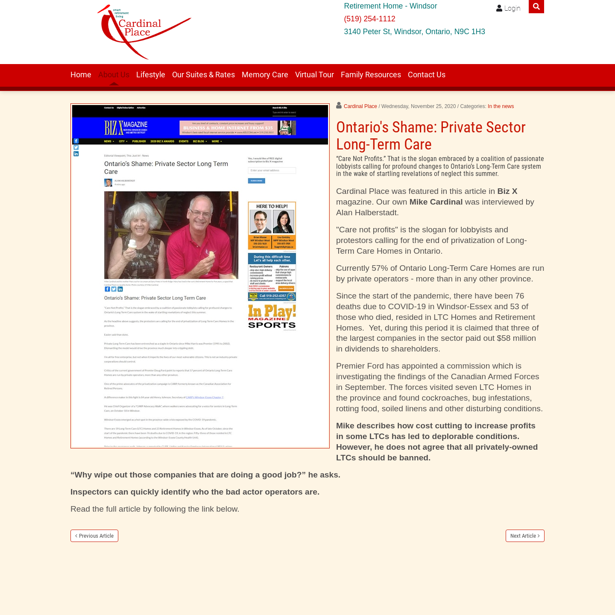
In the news (501, 106)
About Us (113, 74)
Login (512, 8)
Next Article (523, 536)
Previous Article (96, 536)
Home (80, 74)
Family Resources (371, 74)
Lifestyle (150, 74)
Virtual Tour (314, 74)
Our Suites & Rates (203, 74)
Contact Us (426, 74)
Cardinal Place (360, 106)
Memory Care (265, 74)
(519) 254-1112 (369, 19)
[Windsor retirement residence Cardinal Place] (141, 32)
